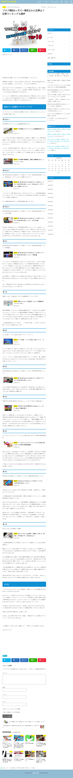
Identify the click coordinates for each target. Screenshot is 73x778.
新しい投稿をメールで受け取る (12, 714)
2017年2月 (50, 226)
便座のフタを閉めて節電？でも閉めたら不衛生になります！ (58, 81)
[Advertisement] (24, 65)
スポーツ (51, 41)
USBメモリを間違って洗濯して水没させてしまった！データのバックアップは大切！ (58, 95)
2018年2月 (50, 189)
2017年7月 (50, 205)
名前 (4, 689)
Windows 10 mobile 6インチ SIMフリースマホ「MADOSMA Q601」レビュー (58, 110)
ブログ (4, 7)
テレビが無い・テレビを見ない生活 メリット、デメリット (58, 119)
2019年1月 (50, 185)
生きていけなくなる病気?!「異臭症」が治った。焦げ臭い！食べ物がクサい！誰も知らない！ (58, 75)
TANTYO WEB (8, 1)
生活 (50, 53)
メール (4, 696)
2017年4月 (50, 218)
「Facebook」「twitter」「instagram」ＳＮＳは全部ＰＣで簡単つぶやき (58, 100)
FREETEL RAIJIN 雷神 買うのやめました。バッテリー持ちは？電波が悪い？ (58, 105)
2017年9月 (50, 201)
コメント (4, 673)
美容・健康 (51, 57)
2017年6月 (50, 209)
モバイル (51, 49)
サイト (4, 703)
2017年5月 (50, 213)
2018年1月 (50, 193)
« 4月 (58, 172)
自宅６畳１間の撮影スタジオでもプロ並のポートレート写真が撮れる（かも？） (58, 91)
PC (49, 33)
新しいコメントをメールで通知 (12, 710)
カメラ (50, 37)
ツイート (49, 66)
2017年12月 (50, 197)
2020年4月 (50, 181)
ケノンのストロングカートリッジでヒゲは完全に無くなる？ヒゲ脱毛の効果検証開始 (58, 86)
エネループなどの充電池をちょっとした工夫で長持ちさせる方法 (58, 114)
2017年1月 (50, 230)
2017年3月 (50, 222)
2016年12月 (50, 234)
